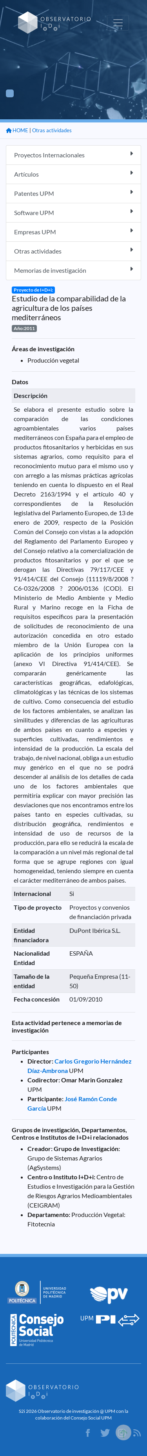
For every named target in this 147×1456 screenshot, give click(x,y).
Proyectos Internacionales (73, 154)
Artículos (73, 174)
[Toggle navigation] (118, 23)
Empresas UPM (73, 231)
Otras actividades (52, 130)
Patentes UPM (73, 193)
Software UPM (73, 212)
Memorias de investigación (73, 270)
